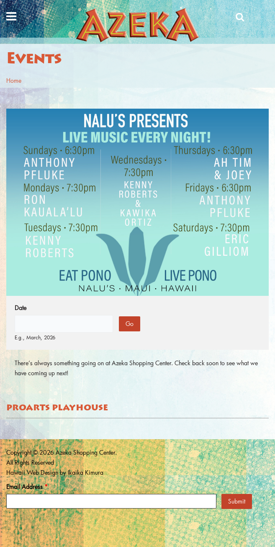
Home (13, 80)
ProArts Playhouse (57, 408)
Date (20, 308)
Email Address (27, 487)
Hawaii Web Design (32, 472)
